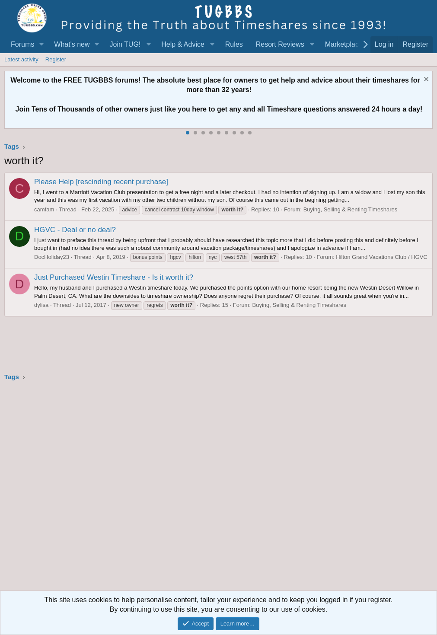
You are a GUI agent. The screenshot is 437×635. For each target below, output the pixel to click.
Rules (234, 44)
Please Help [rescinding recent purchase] (101, 182)
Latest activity (21, 59)
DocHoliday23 (51, 257)
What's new (71, 44)
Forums (22, 44)
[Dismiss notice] (425, 80)
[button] (41, 44)
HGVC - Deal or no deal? (75, 230)
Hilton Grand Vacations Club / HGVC (381, 257)
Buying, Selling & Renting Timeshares (350, 209)
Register (55, 59)
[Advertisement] (218, 489)
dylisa (41, 305)
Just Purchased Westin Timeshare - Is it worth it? (113, 277)
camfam (44, 209)
